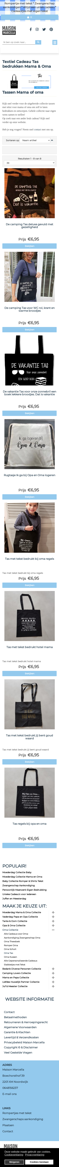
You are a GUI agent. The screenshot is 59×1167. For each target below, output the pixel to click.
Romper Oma (11, 945)
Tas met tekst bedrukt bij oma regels (29, 558)
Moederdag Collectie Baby (16, 872)
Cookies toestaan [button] (39, 1162)
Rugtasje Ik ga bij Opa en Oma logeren (29, 475)
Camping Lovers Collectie (16, 973)
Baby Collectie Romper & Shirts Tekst (22, 881)
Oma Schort (10, 949)
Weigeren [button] (14, 1162)
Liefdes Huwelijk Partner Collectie (20, 982)
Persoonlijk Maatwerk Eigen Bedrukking (24, 889)
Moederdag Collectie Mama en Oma (22, 876)
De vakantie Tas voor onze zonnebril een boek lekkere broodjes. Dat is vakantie (29, 393)
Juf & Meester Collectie (14, 986)
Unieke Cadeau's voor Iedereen (19, 894)
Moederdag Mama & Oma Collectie (21, 912)
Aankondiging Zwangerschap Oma (22, 937)
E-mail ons (9, 1094)
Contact (9, 1012)
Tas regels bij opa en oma (29, 823)
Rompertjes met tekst (16, 1113)
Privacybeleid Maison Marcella (24, 1042)
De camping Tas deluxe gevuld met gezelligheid (29, 226)
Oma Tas (8, 953)
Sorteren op (12, 140)
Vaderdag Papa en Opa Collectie (20, 916)
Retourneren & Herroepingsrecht (26, 1022)
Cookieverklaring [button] (14, 1154)
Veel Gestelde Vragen (18, 1052)
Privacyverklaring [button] (34, 1154)
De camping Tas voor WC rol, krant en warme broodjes (29, 309)
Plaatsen (8, 1125)
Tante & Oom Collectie (14, 921)
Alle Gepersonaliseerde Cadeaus (20, 960)
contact (38, 129)
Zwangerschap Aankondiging (18, 885)
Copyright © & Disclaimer (21, 1047)
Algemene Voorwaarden (20, 1027)
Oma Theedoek (12, 941)
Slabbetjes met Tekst (14, 964)
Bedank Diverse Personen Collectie (21, 968)
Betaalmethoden (15, 1017)
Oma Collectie (10, 929)
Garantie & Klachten (17, 1032)
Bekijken (29, 246)
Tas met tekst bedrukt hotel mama (29, 647)
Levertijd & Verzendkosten (21, 1037)
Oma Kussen (10, 957)
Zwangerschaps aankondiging (22, 1119)
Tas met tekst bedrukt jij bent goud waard (29, 737)
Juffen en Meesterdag (14, 898)
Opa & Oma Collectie (13, 925)
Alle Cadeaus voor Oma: (16, 934)
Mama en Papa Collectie (15, 977)
